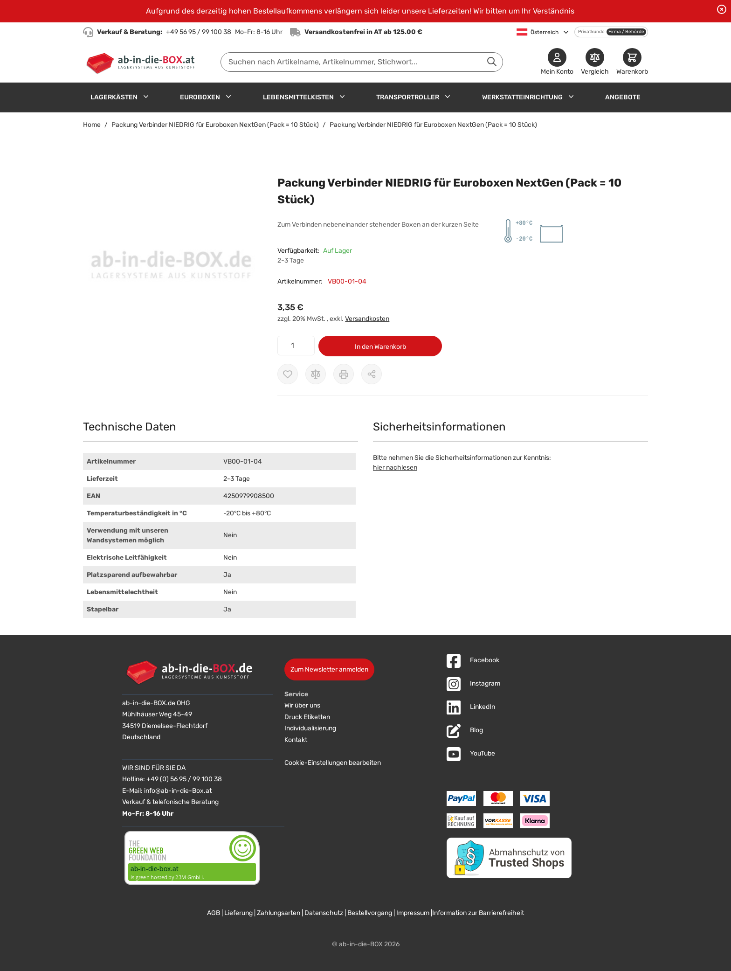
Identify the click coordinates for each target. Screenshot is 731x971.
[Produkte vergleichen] (595, 62)
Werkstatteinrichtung (522, 97)
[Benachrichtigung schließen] (721, 9)
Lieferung (238, 913)
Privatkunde (591, 32)
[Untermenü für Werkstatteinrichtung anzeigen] (571, 96)
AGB (213, 913)
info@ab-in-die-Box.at (178, 791)
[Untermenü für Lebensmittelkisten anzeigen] (342, 96)
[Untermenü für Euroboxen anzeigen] (228, 96)
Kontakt (295, 740)
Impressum (412, 913)
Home (92, 125)
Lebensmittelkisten (298, 97)
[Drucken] (343, 374)
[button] (171, 267)
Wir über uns (302, 705)
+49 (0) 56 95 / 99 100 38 (184, 779)
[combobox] (362, 62)
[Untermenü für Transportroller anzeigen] (447, 96)
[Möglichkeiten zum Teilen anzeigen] (371, 374)
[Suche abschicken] (491, 61)
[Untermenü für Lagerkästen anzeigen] (146, 96)
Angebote (623, 97)
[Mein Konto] (557, 62)
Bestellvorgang (369, 913)
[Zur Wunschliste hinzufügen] (287, 374)
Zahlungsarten (278, 913)
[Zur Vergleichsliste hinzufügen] (315, 374)
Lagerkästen (114, 97)
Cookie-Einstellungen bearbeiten (332, 763)
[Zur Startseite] (142, 62)
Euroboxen (200, 97)
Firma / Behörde (626, 32)
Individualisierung (310, 728)
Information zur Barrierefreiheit (478, 913)
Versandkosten (367, 319)
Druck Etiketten (307, 717)
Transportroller (407, 97)
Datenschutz (323, 913)
